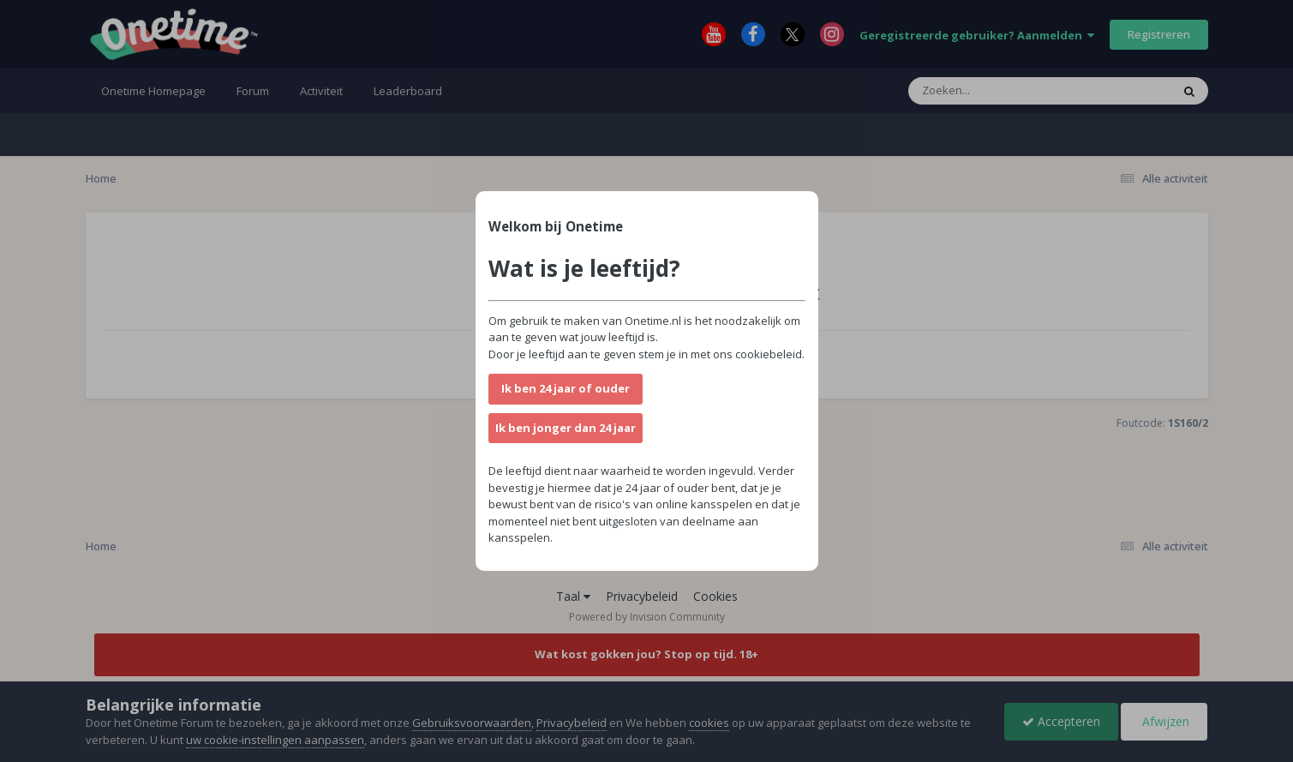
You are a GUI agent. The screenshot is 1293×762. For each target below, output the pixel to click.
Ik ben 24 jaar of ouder (565, 388)
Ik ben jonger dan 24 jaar (565, 427)
